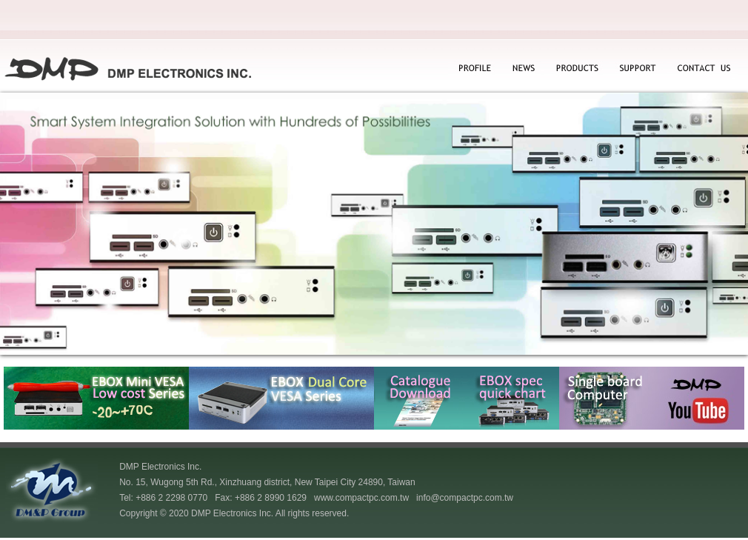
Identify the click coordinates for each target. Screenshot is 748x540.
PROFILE (474, 69)
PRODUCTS (577, 69)
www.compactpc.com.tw (361, 498)
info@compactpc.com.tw (464, 498)
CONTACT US (702, 69)
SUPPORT (638, 69)
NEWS (522, 69)
